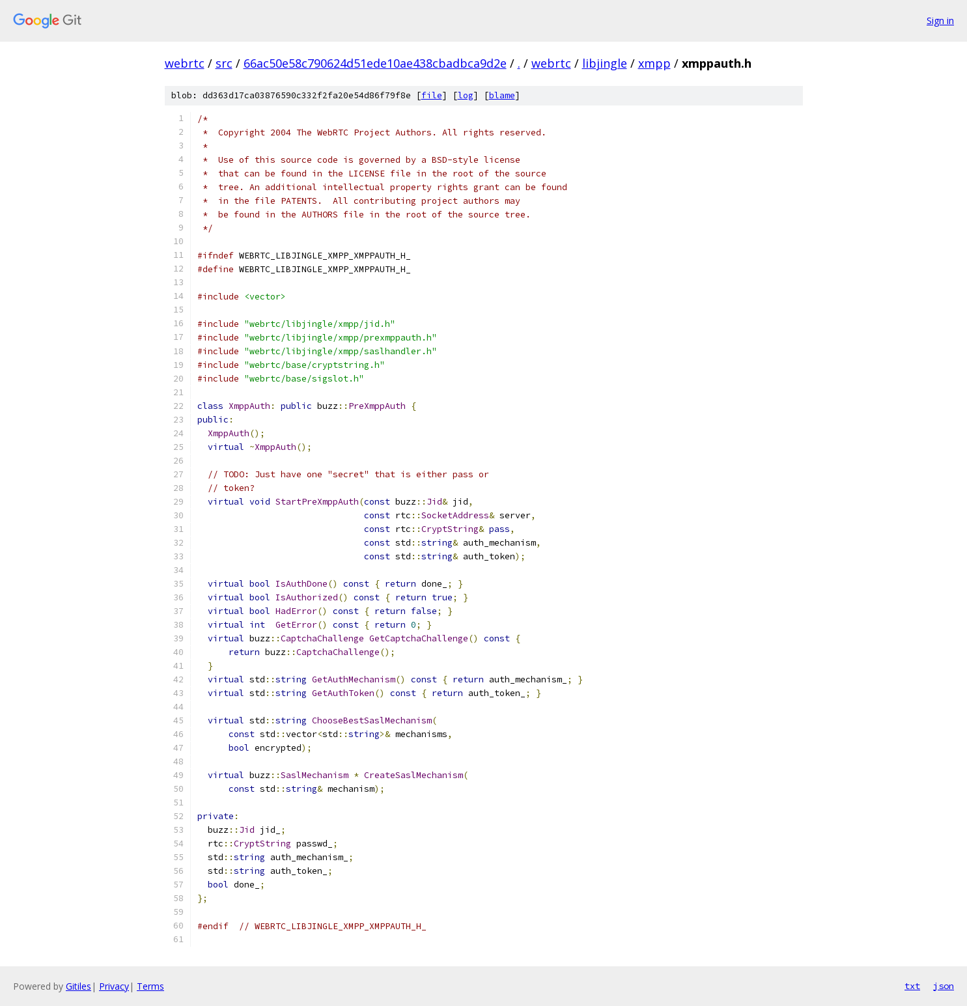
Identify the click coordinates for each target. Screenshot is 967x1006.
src (224, 63)
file (431, 95)
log (465, 95)
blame (502, 95)
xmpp (654, 63)
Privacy (114, 986)
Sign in (940, 20)
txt (912, 986)
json (943, 986)
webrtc (184, 63)
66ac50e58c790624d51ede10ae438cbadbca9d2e (375, 63)
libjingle (604, 63)
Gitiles (78, 986)
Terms (150, 986)
